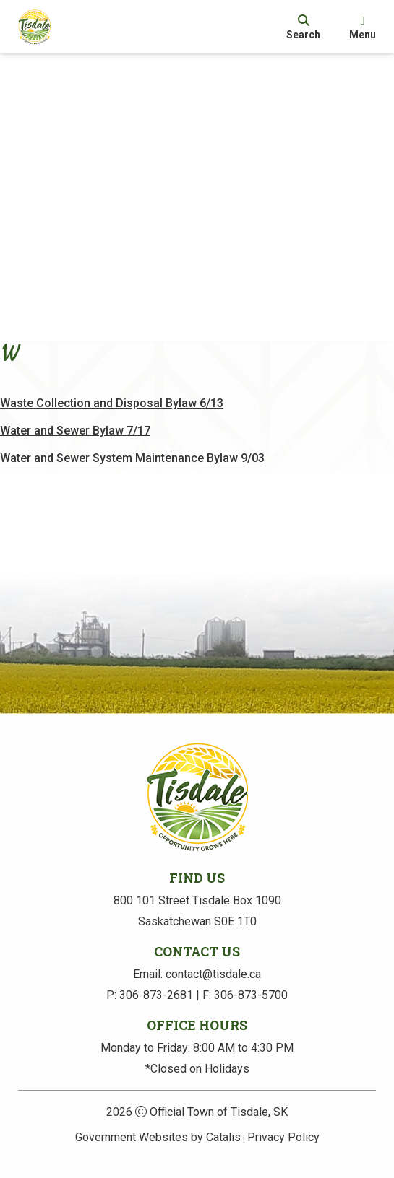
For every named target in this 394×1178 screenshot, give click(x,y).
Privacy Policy (283, 1137)
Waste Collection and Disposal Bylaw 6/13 (129, 421)
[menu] (362, 26)
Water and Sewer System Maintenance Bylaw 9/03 (150, 476)
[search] (303, 26)
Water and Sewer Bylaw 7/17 (93, 448)
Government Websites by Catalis (158, 1137)
